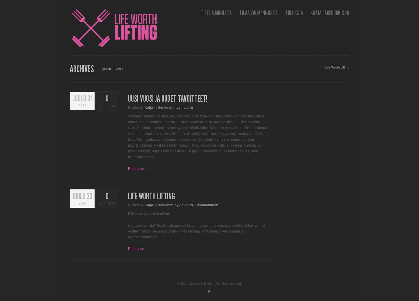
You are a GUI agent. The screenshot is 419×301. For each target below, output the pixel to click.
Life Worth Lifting (337, 67)
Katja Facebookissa (329, 13)
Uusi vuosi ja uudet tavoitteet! (167, 99)
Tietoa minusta (216, 13)
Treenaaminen (206, 205)
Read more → (139, 169)
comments (107, 101)
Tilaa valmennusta (258, 13)
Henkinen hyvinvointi (175, 107)
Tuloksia (294, 13)
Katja (149, 107)
